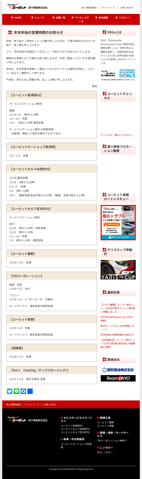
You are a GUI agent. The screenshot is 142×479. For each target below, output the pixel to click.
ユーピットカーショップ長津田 (76, 445)
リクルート (125, 17)
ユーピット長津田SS (71, 425)
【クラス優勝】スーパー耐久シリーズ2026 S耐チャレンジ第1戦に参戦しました (118, 308)
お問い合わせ (126, 7)
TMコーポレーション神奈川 (112, 440)
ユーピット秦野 (105, 422)
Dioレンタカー (105, 452)
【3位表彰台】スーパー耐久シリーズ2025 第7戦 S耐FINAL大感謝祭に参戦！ (118, 343)
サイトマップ (108, 7)
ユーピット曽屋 (105, 425)
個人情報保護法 (89, 7)
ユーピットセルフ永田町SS (75, 428)
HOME (17, 17)
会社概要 (103, 17)
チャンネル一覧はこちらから (116, 135)
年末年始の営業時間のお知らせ (117, 334)
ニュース (39, 17)
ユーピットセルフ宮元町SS (75, 432)
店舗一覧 (60, 17)
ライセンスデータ (82, 19)
